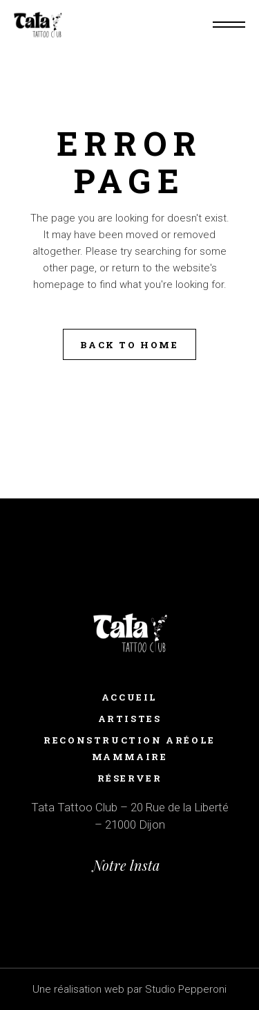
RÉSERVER (129, 778)
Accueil (129, 697)
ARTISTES (130, 718)
